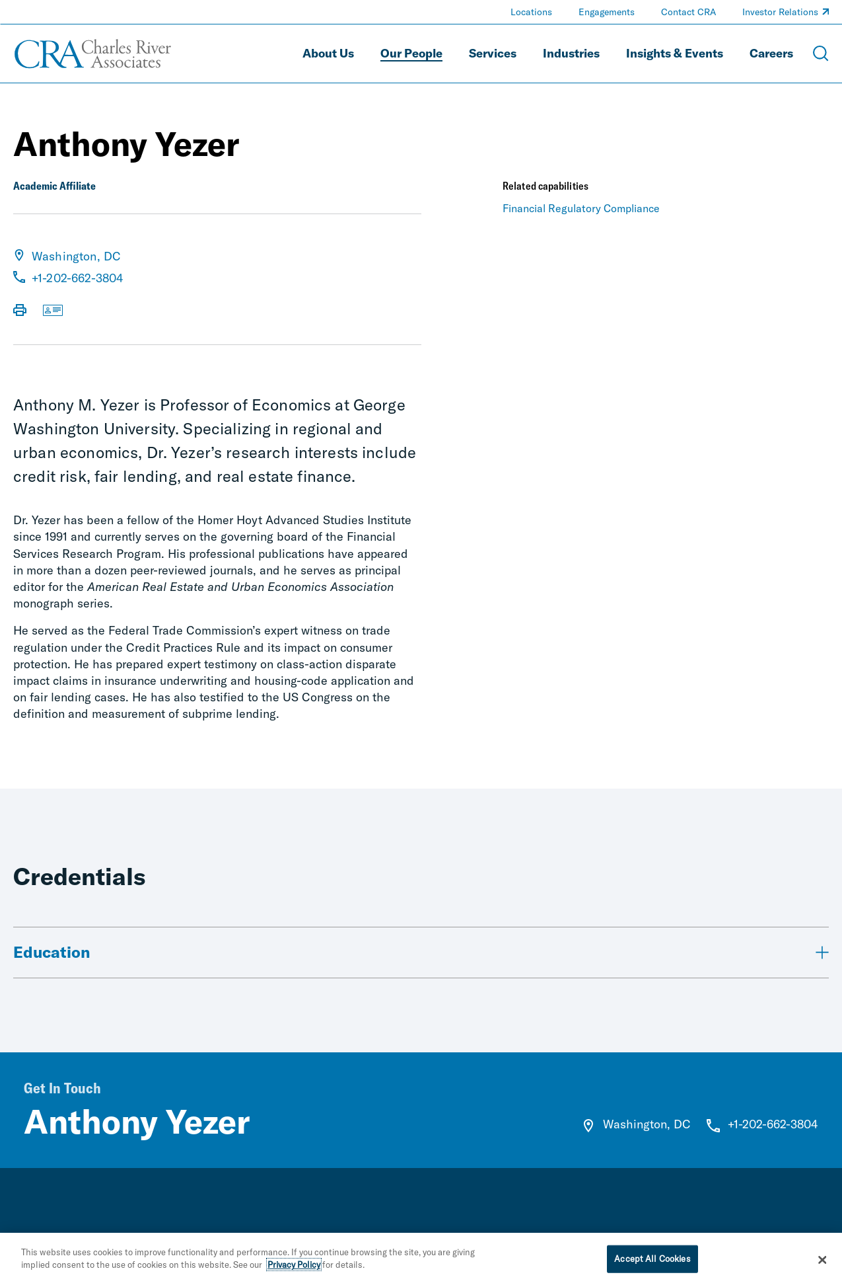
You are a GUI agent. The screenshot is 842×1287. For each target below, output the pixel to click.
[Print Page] (19, 311)
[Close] (822, 1260)
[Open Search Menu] (821, 53)
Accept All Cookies (652, 1258)
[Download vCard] (52, 311)
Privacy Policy (293, 1265)
